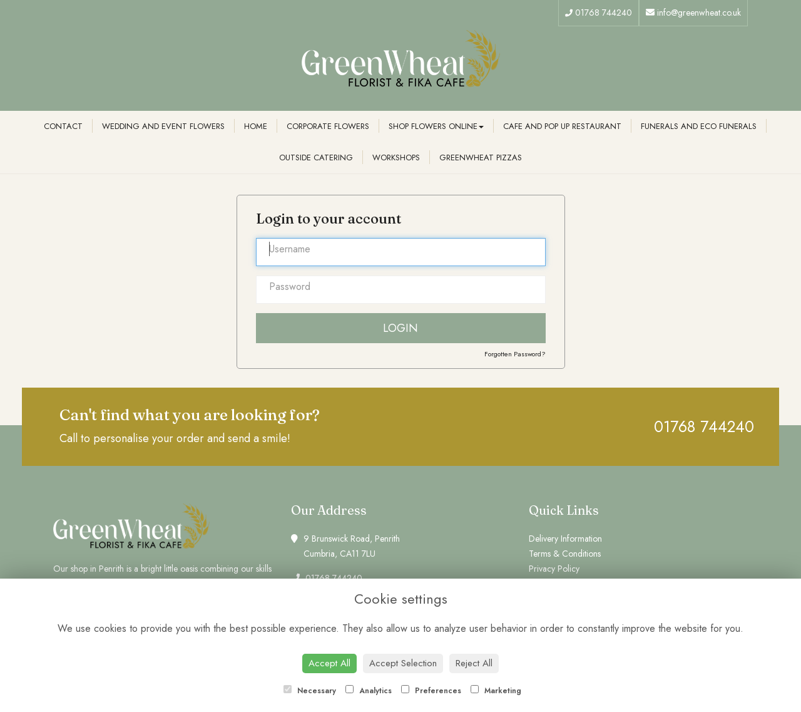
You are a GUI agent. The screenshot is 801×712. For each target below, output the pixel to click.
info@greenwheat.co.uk (693, 12)
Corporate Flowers (328, 126)
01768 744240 (598, 12)
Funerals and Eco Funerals (699, 126)
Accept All (329, 663)
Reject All (474, 663)
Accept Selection (403, 663)
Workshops (396, 157)
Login (400, 328)
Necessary (309, 690)
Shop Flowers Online (436, 126)
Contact (63, 126)
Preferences (431, 690)
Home (255, 126)
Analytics (368, 690)
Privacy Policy (554, 568)
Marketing (496, 690)
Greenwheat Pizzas (480, 157)
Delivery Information (565, 538)
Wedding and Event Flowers (163, 126)
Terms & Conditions (565, 553)
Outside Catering (316, 157)
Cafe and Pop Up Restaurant (562, 126)
